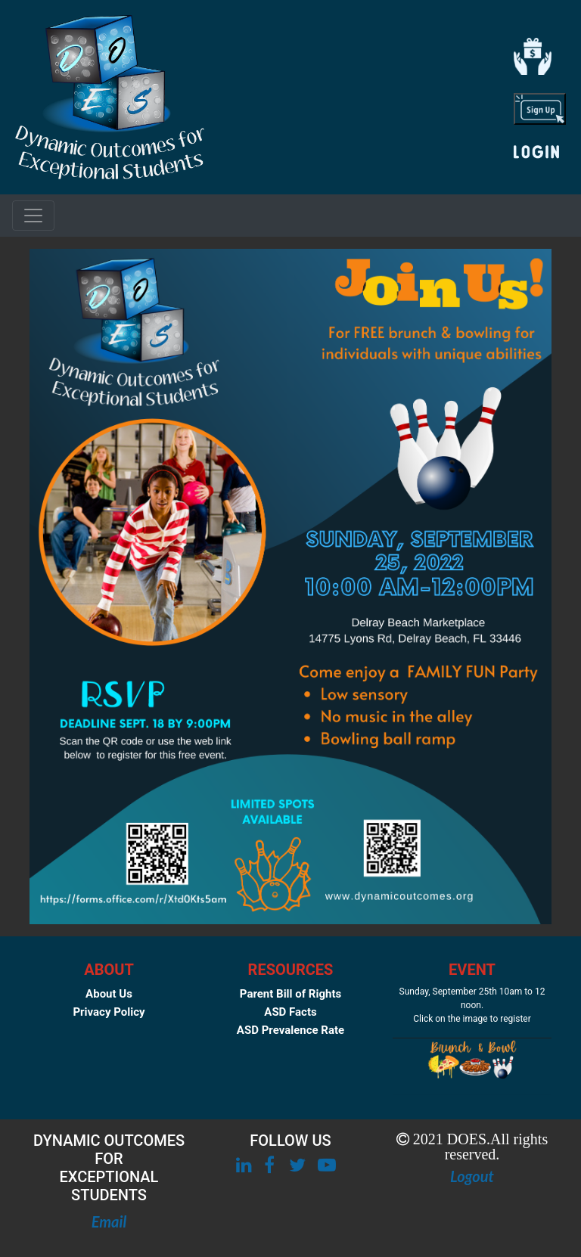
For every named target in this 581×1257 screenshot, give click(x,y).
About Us (108, 994)
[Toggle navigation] (33, 215)
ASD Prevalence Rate (290, 1030)
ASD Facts (290, 1012)
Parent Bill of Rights (290, 994)
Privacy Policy (108, 1012)
